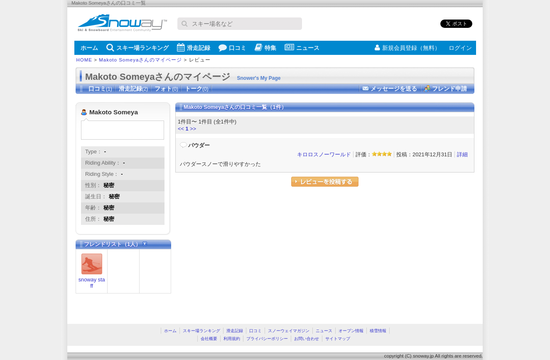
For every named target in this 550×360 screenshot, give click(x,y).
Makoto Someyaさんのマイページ (140, 59)
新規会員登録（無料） (407, 47)
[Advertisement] (245, 253)
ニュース (302, 47)
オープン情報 (351, 330)
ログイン (460, 47)
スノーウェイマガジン (288, 330)
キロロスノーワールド (324, 154)
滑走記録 (193, 47)
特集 (265, 47)
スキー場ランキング (137, 47)
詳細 (462, 154)
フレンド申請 (449, 88)
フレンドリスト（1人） (115, 244)
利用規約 (231, 338)
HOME (84, 59)
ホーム (89, 47)
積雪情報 (378, 330)
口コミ (232, 47)
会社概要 (209, 338)
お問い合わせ (306, 338)
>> (193, 129)
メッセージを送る (394, 88)
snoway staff (92, 282)
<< (181, 129)
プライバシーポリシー (267, 338)
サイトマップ (337, 338)
